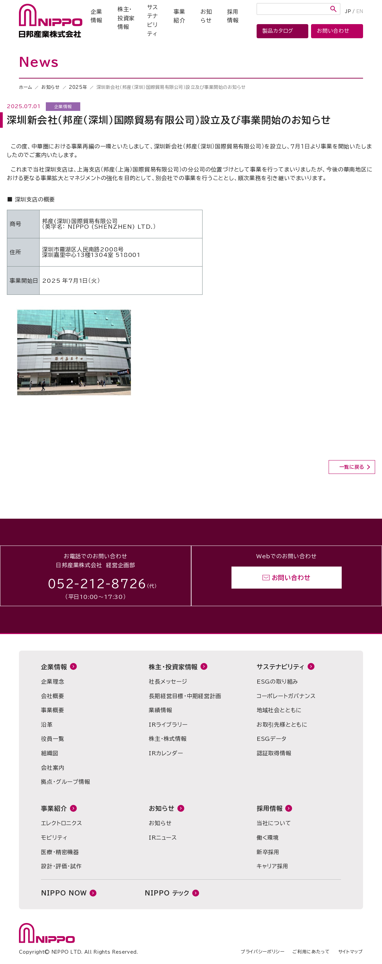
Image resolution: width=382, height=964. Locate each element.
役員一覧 (52, 739)
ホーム (25, 87)
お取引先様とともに (282, 724)
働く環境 (268, 837)
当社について (274, 823)
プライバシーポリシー (263, 952)
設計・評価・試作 (61, 866)
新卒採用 (268, 852)
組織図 (49, 753)
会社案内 (52, 767)
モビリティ (54, 837)
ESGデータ (272, 739)
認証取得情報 (274, 753)
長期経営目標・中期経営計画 (185, 696)
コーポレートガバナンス (286, 696)
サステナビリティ (152, 20)
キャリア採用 (273, 866)
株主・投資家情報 (126, 18)
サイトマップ (350, 952)
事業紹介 (179, 16)
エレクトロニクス (61, 823)
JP (348, 11)
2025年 (78, 87)
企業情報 (96, 16)
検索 (333, 9)
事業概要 (52, 710)
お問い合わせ (291, 577)
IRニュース (163, 837)
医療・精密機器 (60, 852)
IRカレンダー (166, 753)
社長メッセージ (168, 681)
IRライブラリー (168, 724)
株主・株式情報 (168, 739)
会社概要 (52, 696)
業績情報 (160, 710)
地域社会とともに (279, 710)
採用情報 (233, 16)
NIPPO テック (167, 893)
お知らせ (206, 16)
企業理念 (52, 681)
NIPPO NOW (63, 893)
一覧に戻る (352, 467)
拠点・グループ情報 (65, 782)
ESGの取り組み (277, 681)
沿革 (47, 724)
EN (359, 11)
